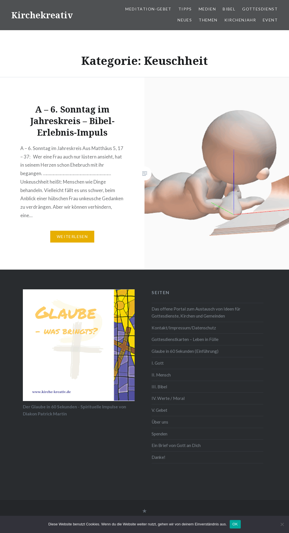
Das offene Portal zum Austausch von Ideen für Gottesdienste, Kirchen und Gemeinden (196, 312)
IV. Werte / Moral (168, 398)
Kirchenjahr (240, 19)
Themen (208, 19)
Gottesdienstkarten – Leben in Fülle (185, 339)
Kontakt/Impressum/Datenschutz (184, 327)
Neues (185, 19)
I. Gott (158, 362)
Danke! (158, 457)
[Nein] (282, 524)
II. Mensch (161, 374)
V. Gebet (159, 410)
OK (235, 524)
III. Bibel (159, 386)
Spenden (159, 433)
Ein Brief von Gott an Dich (176, 445)
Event (270, 19)
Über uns (160, 421)
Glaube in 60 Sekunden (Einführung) (185, 351)
